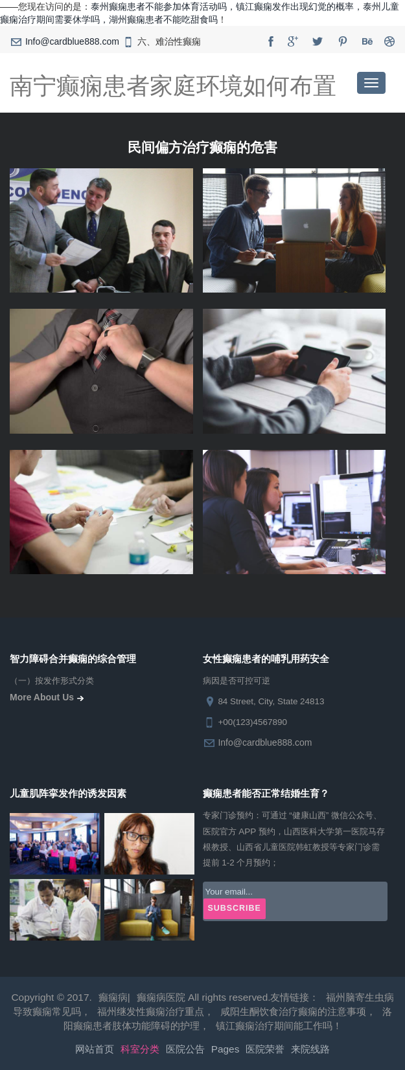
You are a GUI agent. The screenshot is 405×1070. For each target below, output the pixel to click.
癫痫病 (113, 997)
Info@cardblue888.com (72, 41)
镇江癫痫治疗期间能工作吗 (274, 1025)
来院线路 (310, 1048)
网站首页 (94, 1048)
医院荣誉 (265, 1048)
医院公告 (185, 1048)
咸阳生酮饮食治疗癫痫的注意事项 (293, 1011)
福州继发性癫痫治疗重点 (150, 1011)
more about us (48, 697)
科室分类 (140, 1048)
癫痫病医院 (161, 997)
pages (225, 1048)
